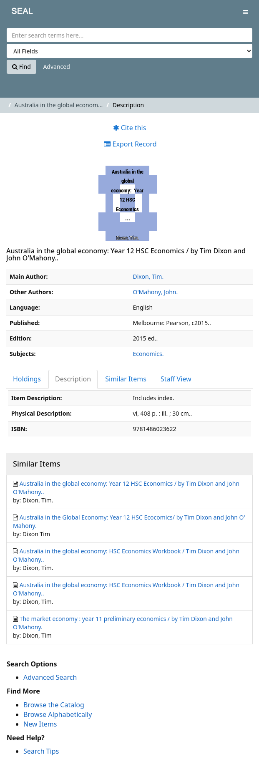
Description (73, 379)
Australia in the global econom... (59, 105)
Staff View (176, 379)
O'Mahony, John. (155, 292)
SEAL (16, 12)
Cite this (129, 127)
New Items (40, 724)
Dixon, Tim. (148, 276)
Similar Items (125, 379)
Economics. (148, 354)
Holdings (27, 379)
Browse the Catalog (53, 704)
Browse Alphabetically (57, 714)
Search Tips (41, 751)
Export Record (130, 144)
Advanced (56, 67)
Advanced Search (50, 677)
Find (21, 67)
